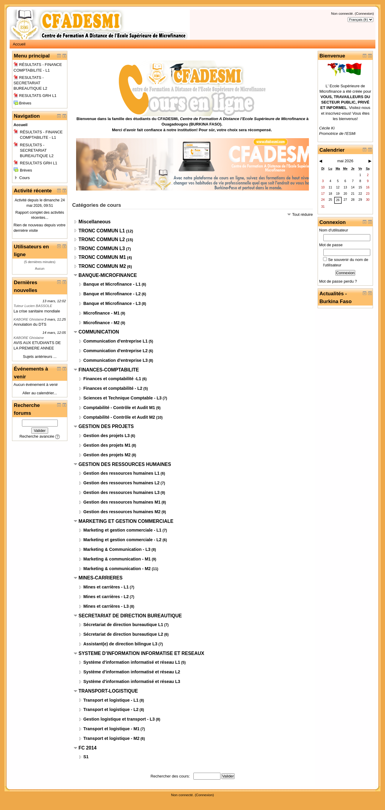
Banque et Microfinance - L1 (112, 284)
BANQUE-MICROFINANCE (108, 275)
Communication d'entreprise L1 (115, 341)
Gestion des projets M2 (107, 454)
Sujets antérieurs (37, 356)
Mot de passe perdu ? (338, 281)
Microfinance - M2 (101, 322)
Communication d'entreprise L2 (115, 350)
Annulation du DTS (30, 324)
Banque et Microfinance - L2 (112, 293)
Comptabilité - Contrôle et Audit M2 (119, 417)
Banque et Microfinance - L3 (112, 303)
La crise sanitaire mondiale (37, 311)
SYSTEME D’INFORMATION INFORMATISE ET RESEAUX (141, 653)
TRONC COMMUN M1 (102, 257)
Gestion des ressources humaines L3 (121, 492)
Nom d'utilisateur (333, 230)
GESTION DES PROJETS (106, 426)
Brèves (22, 103)
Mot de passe (331, 245)
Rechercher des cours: (170, 776)
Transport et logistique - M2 (111, 738)
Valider (39, 430)
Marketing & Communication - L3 (116, 549)
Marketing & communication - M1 (117, 559)
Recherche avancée (37, 436)
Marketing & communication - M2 (117, 568)
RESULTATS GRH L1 (35, 95)
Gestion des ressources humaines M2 (122, 511)
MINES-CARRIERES (100, 577)
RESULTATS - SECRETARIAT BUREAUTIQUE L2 (30, 83)
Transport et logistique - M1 (111, 728)
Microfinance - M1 (101, 313)
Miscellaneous (95, 221)
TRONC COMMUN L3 (102, 248)
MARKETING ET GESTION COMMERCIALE (126, 521)
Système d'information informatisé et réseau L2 (131, 671)
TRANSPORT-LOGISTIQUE (108, 691)
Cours (24, 177)
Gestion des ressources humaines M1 (122, 502)
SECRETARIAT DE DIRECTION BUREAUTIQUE (130, 615)
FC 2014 (88, 747)
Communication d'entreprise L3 (115, 360)
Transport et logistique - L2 (111, 709)
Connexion (364, 13)
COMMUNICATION (99, 331)
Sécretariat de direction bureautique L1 (123, 624)
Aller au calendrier (38, 393)
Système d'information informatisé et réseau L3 (131, 681)
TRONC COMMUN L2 (102, 239)
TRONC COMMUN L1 (102, 230)
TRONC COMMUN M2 (102, 266)
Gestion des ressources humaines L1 (121, 473)
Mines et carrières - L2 (106, 596)
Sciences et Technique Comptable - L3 (122, 398)
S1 (86, 756)
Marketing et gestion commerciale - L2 (122, 539)
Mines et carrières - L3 (106, 606)
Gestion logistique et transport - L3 (119, 719)
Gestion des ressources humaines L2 (121, 482)
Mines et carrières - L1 (106, 587)
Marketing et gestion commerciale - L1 (122, 530)
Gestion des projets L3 (106, 435)
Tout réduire (302, 214)
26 (338, 200)
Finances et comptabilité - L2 (112, 388)
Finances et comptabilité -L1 (112, 378)
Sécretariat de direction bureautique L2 (123, 634)
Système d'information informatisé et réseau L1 (131, 662)
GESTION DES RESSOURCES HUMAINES (125, 464)
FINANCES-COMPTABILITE (109, 369)
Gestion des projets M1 (107, 445)
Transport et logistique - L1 (111, 700)
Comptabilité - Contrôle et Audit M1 (119, 407)
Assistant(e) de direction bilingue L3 (120, 643)
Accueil (19, 44)
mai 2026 (345, 161)
